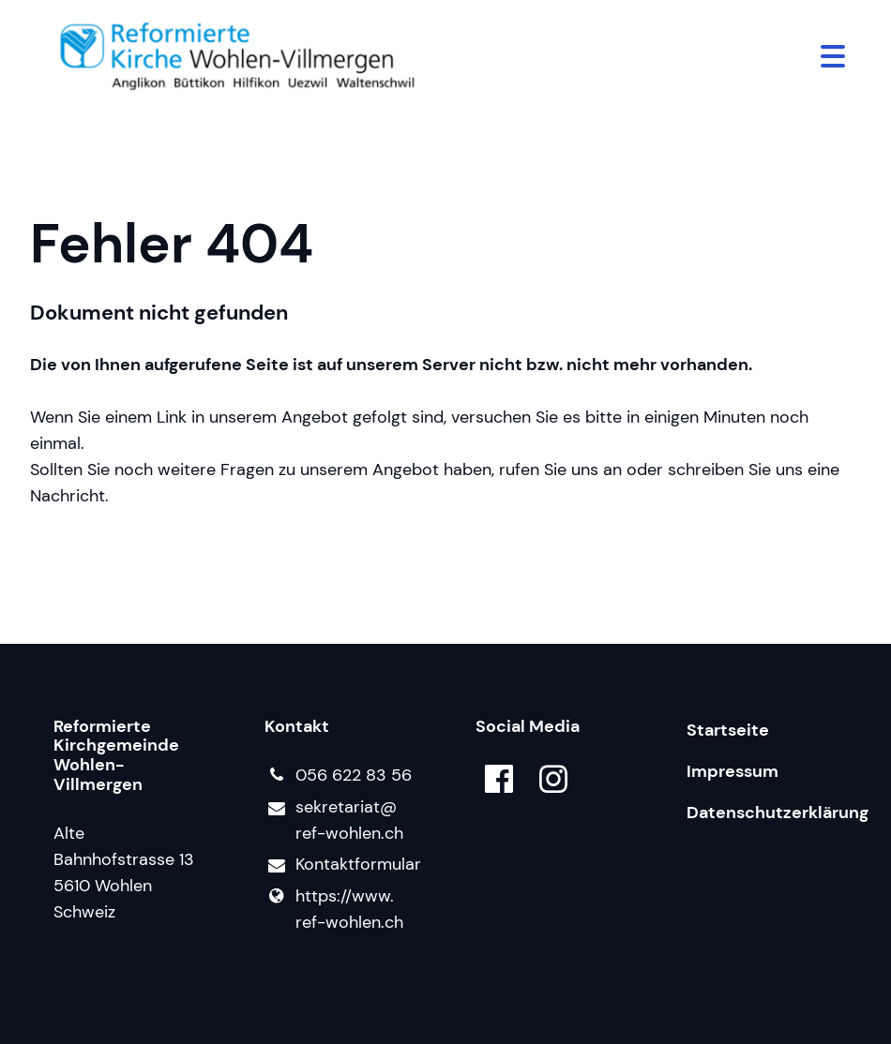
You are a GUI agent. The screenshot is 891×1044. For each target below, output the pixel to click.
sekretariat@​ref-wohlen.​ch (333, 821)
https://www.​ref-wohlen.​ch (333, 909)
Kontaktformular (339, 865)
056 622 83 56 (338, 775)
